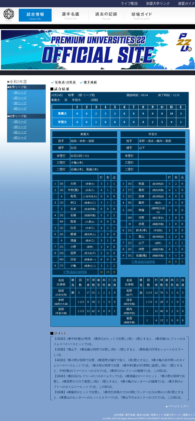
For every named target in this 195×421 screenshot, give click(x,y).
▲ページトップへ (177, 406)
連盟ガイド (186, 3)
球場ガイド (157, 414)
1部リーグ (20, 92)
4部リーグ (20, 108)
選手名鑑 (130, 414)
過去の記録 (143, 414)
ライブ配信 (129, 3)
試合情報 (119, 414)
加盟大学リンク (158, 3)
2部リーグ (20, 97)
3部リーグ (20, 103)
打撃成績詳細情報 (75, 272)
